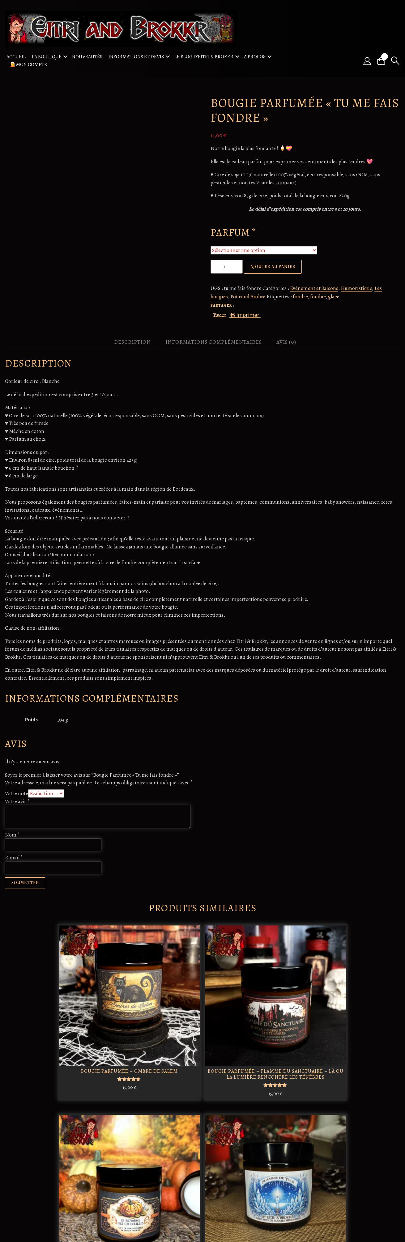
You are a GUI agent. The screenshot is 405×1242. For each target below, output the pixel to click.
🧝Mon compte (28, 64)
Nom (12, 833)
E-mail (14, 857)
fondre (300, 296)
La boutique (47, 56)
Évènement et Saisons (314, 287)
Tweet (219, 313)
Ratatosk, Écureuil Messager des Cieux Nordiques (118, 1190)
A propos (255, 56)
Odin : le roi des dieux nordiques (120, 1142)
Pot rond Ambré (248, 296)
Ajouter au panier (272, 266)
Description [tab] (132, 341)
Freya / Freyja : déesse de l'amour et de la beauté (151, 1190)
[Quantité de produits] (227, 266)
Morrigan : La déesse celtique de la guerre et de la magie (151, 1148)
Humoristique (356, 287)
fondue (318, 296)
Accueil (16, 56)
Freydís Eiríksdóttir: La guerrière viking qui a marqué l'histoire (184, 1152)
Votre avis (17, 800)
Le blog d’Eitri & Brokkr (203, 56)
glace (333, 296)
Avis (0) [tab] (286, 341)
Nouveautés (87, 56)
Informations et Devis (136, 56)
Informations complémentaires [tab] (213, 341)
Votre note (16, 792)
